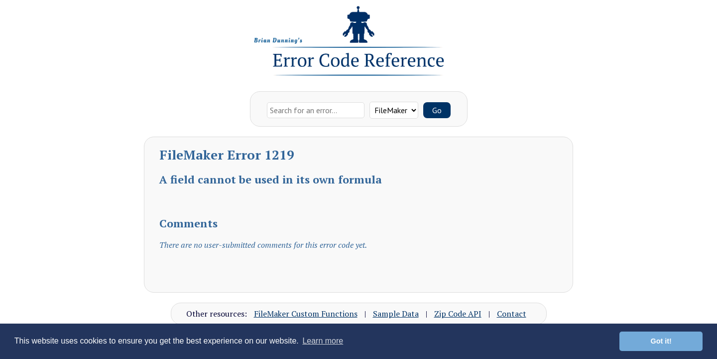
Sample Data (396, 313)
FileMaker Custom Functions (306, 313)
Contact (511, 313)
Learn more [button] (322, 341)
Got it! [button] (661, 341)
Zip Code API (457, 313)
